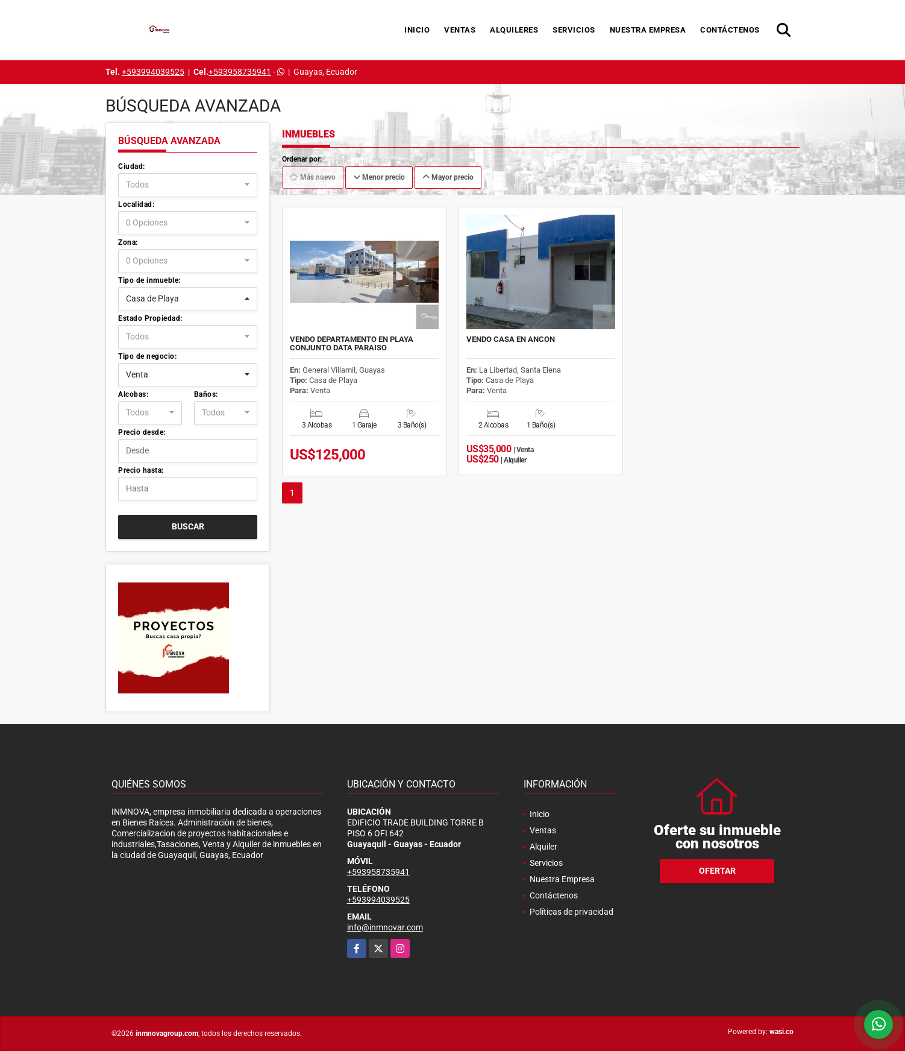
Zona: (128, 242)
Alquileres (514, 29)
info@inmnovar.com (385, 927)
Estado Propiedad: (150, 318)
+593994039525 (153, 72)
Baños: (206, 394)
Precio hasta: (141, 470)
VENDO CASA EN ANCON (510, 339)
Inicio (417, 29)
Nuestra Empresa (648, 29)
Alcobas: (133, 394)
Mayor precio (448, 177)
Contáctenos (730, 29)
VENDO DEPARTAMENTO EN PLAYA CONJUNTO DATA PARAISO (351, 343)
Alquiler (543, 846)
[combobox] (187, 185)
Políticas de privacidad (571, 912)
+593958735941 (239, 72)
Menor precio (379, 177)
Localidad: (136, 204)
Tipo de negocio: (147, 356)
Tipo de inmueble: (149, 280)
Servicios (574, 29)
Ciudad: (131, 166)
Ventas (459, 29)
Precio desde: (142, 432)
